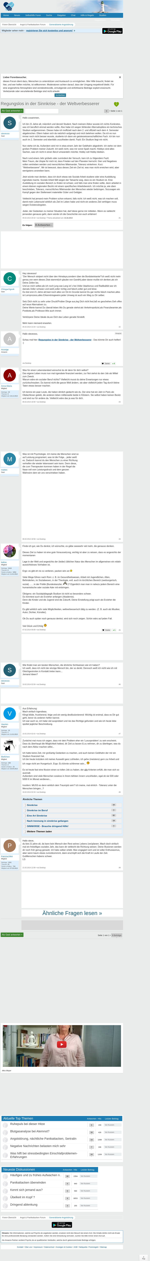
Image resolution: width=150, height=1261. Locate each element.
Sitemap (103, 1247)
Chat (73, 15)
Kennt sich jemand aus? (26, 1190)
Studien (102, 15)
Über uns (28, 1247)
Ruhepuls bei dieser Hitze (27, 1124)
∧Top (143, 1258)
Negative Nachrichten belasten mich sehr (38, 1146)
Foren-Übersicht (9, 1217)
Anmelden (115, 20)
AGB (75, 1247)
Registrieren (100, 20)
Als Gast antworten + (12, 111)
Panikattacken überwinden (28, 1182)
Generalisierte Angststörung (61, 1217)
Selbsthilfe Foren (33, 15)
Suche (49, 15)
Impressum (38, 1247)
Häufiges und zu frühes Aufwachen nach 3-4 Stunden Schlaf (50, 1175)
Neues (17, 15)
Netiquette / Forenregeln (88, 1247)
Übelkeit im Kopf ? (22, 1197)
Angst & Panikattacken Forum (32, 1217)
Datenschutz (49, 1247)
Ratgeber (61, 15)
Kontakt (20, 1247)
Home (6, 15)
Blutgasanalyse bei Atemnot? (29, 1131)
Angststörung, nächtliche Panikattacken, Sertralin (43, 1138)
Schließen (60, 95)
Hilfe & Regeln (87, 15)
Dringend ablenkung (23, 1204)
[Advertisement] (72, 890)
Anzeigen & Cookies (64, 1247)
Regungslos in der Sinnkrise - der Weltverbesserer (50, 103)
